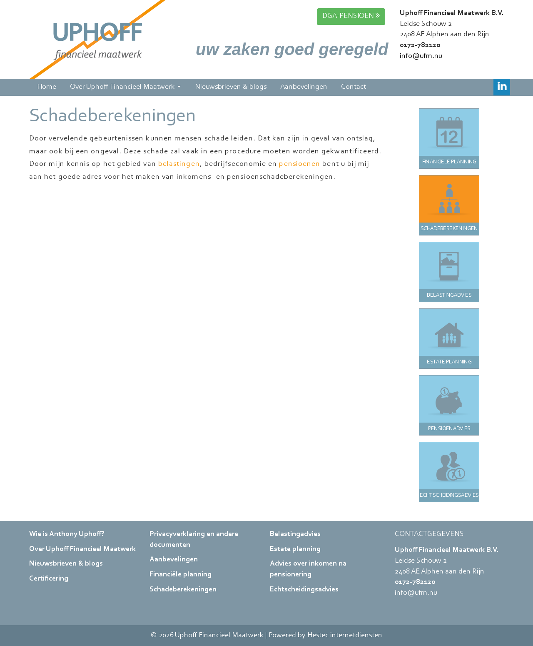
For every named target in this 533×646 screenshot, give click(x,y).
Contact (353, 87)
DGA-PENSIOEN (351, 16)
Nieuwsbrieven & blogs (229, 87)
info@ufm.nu (421, 56)
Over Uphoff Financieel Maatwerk (125, 87)
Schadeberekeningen (183, 589)
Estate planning (295, 549)
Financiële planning (180, 574)
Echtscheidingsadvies (304, 589)
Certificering (48, 579)
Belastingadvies (295, 534)
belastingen (179, 164)
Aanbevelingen (303, 87)
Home (45, 87)
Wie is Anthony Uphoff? (67, 534)
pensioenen (299, 164)
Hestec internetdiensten (344, 635)
